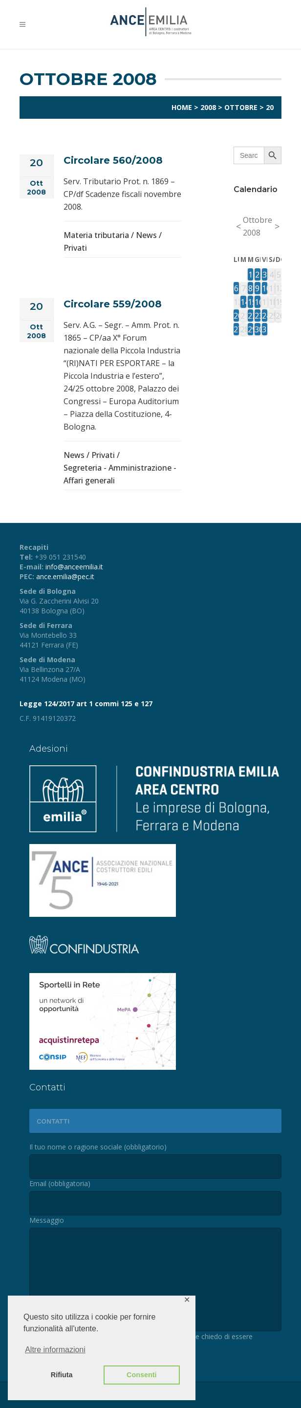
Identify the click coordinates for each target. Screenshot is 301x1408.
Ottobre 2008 (257, 226)
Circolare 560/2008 (113, 160)
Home (182, 107)
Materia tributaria (96, 235)
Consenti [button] (142, 1375)
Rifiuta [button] (62, 1375)
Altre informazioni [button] (55, 1349)
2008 (208, 107)
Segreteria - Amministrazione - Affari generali (120, 474)
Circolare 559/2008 (113, 304)
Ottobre (241, 107)
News (146, 235)
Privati (75, 247)
